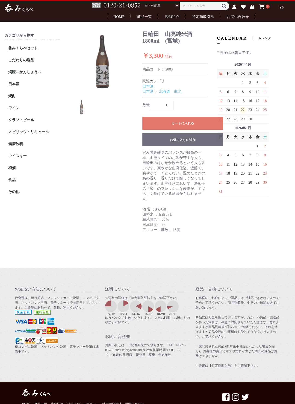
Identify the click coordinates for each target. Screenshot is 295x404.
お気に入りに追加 (183, 140)
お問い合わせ (238, 17)
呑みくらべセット (23, 48)
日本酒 (13, 84)
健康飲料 (15, 144)
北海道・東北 (170, 91)
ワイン (13, 108)
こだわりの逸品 (21, 60)
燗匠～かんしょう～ (24, 72)
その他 (13, 192)
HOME (119, 17)
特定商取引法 (203, 17)
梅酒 (12, 168)
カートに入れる (182, 123)
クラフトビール (21, 120)
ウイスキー (17, 156)
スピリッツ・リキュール (28, 132)
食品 (12, 180)
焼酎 (12, 96)
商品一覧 (144, 17)
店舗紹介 (172, 17)
